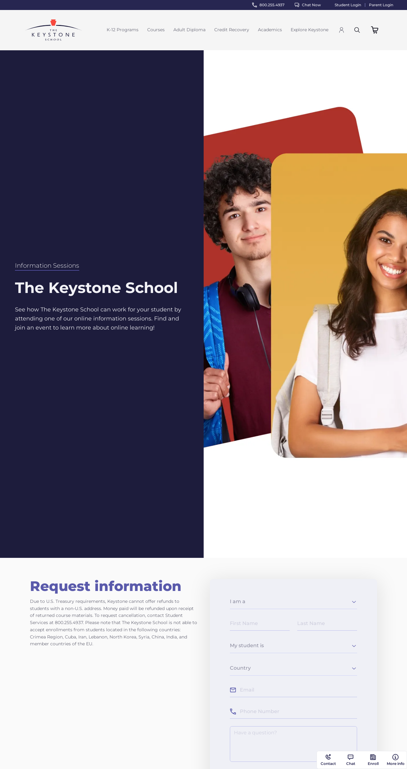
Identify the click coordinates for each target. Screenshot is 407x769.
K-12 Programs (122, 29)
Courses (156, 29)
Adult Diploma (189, 29)
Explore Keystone (309, 29)
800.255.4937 (268, 4)
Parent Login (381, 5)
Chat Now (307, 4)
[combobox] (293, 603)
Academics (270, 29)
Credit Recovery (231, 29)
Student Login (348, 5)
